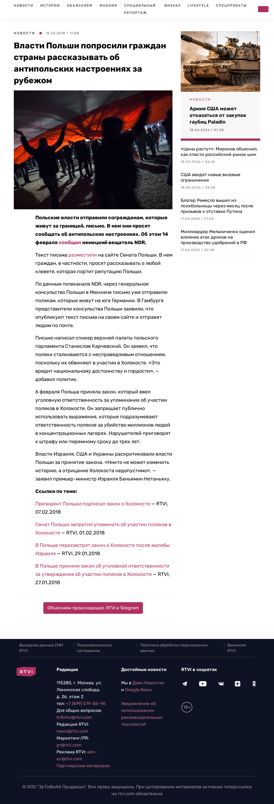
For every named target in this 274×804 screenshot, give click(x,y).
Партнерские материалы (83, 765)
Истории (50, 5)
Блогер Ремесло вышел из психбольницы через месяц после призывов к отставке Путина (217, 206)
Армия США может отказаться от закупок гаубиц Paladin (218, 115)
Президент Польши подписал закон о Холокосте (92, 504)
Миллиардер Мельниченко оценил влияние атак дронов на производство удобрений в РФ (218, 237)
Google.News (138, 689)
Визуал (172, 5)
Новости (23, 5)
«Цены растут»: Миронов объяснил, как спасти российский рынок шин (219, 151)
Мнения (108, 5)
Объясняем (80, 5)
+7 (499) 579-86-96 (86, 703)
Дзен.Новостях (148, 682)
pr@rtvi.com (69, 745)
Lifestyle (198, 5)
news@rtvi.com (72, 731)
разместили (82, 255)
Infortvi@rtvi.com (74, 717)
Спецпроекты (231, 5)
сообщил (70, 242)
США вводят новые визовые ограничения (210, 177)
